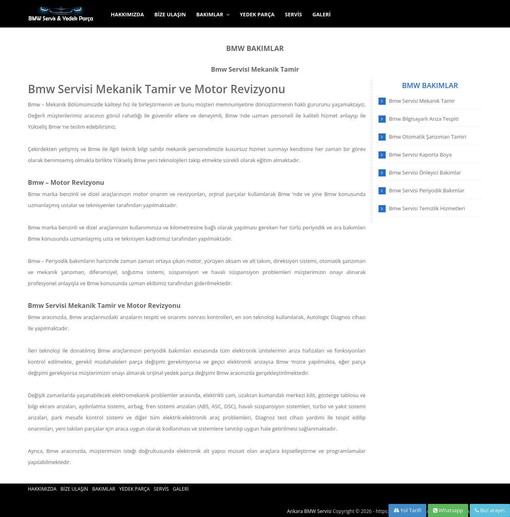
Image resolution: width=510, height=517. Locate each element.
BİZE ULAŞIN (170, 14)
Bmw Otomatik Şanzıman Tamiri (427, 136)
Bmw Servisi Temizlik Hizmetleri (427, 208)
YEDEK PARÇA (257, 14)
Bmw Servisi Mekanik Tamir (255, 69)
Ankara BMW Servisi (309, 511)
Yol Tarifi (408, 510)
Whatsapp (448, 510)
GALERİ (321, 14)
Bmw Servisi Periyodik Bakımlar (426, 190)
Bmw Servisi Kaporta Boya (420, 154)
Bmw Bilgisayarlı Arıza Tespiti (424, 118)
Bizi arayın (490, 510)
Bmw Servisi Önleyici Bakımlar (425, 172)
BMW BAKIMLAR (255, 48)
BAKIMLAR (213, 14)
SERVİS (293, 14)
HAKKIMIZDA (127, 14)
